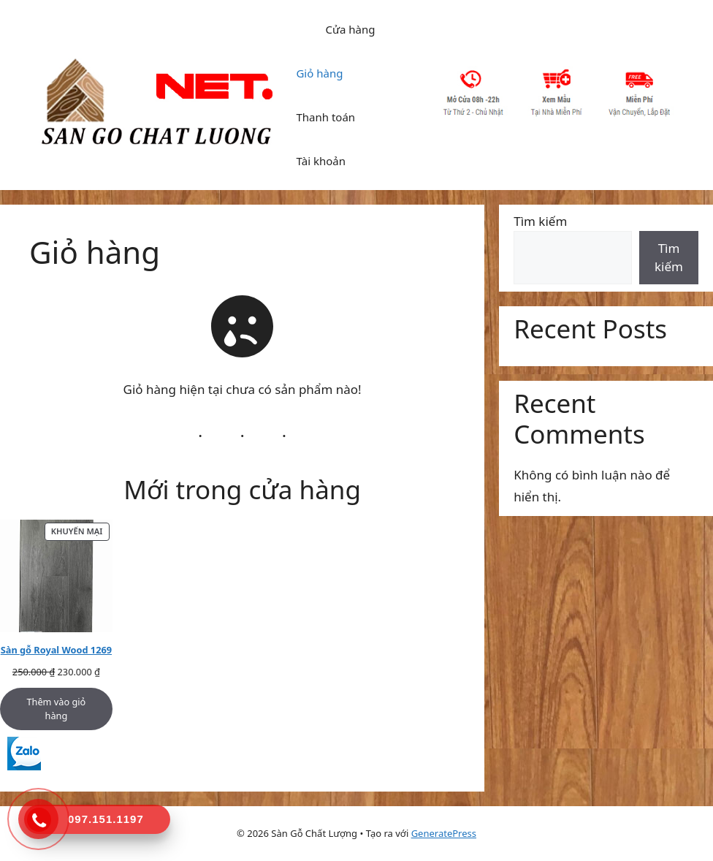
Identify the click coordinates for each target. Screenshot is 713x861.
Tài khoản (321, 160)
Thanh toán (325, 117)
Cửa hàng (350, 29)
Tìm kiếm (540, 221)
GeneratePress (443, 833)
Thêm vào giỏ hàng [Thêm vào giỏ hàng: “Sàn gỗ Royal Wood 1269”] (55, 708)
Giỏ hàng (319, 73)
